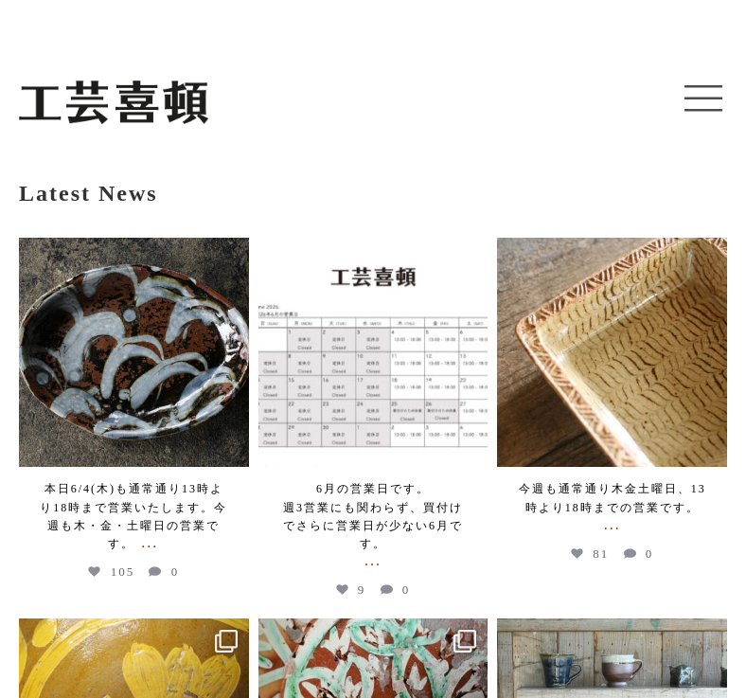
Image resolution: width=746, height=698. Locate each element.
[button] (703, 99)
